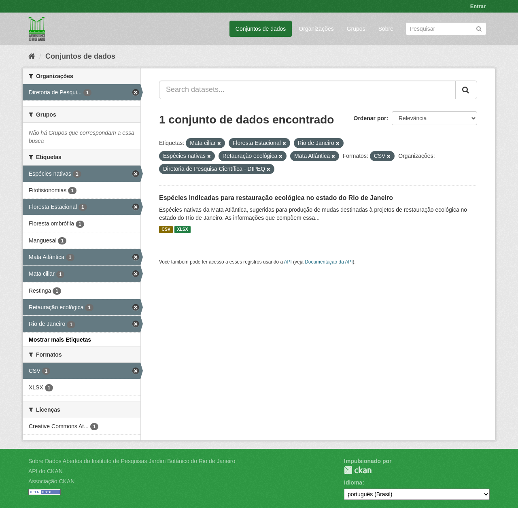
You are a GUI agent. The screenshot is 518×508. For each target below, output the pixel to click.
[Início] (31, 56)
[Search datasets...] (307, 90)
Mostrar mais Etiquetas (60, 339)
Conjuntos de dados (261, 29)
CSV (165, 229)
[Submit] (479, 28)
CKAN (358, 470)
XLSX (182, 229)
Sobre (385, 29)
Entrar (478, 6)
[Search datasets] (445, 28)
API (288, 262)
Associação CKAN (51, 481)
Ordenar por (370, 118)
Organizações (316, 29)
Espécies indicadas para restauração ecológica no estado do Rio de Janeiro (276, 197)
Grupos (356, 29)
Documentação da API (328, 262)
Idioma (353, 482)
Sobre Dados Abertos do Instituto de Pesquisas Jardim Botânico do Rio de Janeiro (131, 461)
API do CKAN (45, 471)
